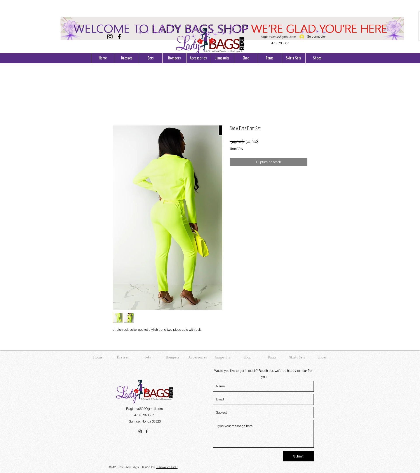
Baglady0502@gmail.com (278, 37)
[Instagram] (109, 36)
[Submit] (298, 456)
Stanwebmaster (167, 467)
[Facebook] (119, 36)
